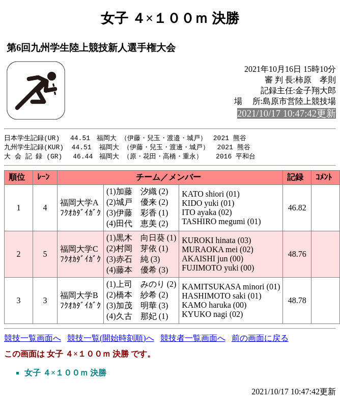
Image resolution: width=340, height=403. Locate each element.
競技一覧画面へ (32, 339)
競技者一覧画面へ (192, 339)
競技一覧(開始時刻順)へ (110, 339)
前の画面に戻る (260, 339)
